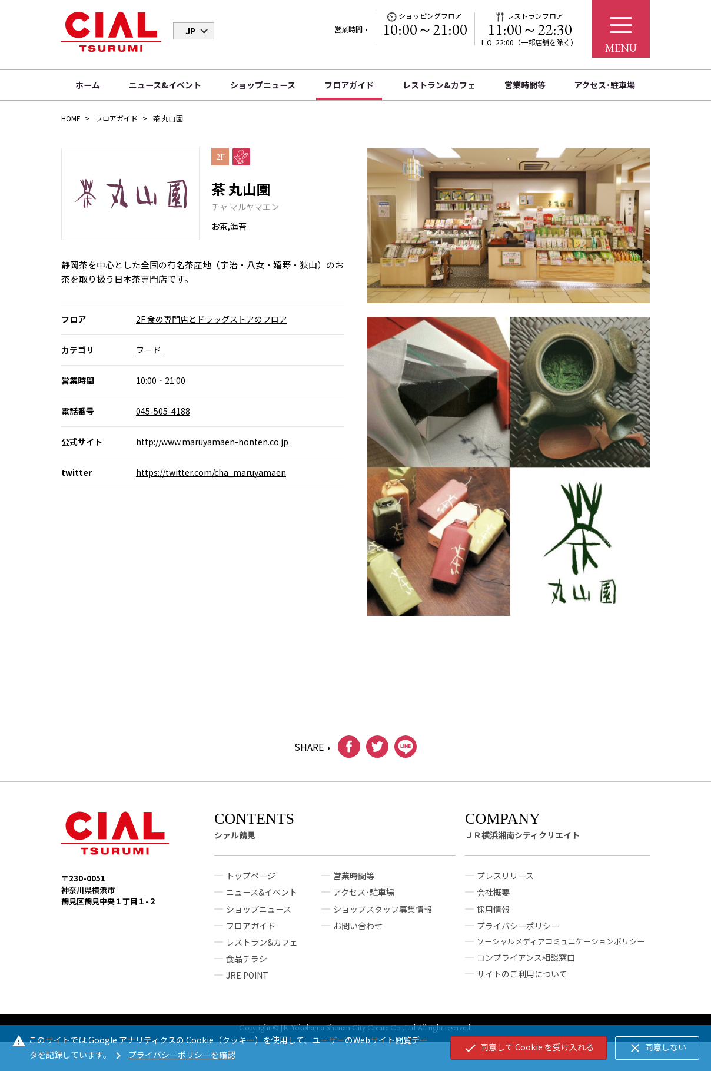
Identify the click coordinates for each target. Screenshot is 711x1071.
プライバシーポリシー (518, 930)
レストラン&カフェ (439, 85)
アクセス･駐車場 (604, 85)
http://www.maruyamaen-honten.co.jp (212, 441)
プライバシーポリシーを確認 (173, 1054)
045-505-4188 (163, 411)
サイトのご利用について (522, 978)
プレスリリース (505, 880)
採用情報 (493, 913)
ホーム (87, 85)
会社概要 (493, 897)
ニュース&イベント (165, 85)
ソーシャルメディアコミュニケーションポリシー (560, 945)
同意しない (657, 1048)
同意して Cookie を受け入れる (528, 1048)
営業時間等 (525, 85)
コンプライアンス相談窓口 (526, 961)
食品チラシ (246, 963)
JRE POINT (247, 979)
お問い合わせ (358, 930)
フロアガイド (349, 85)
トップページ (250, 880)
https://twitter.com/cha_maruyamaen (211, 472)
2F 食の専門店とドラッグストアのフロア (211, 319)
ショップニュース (262, 85)
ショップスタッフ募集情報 (382, 913)
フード (148, 350)
